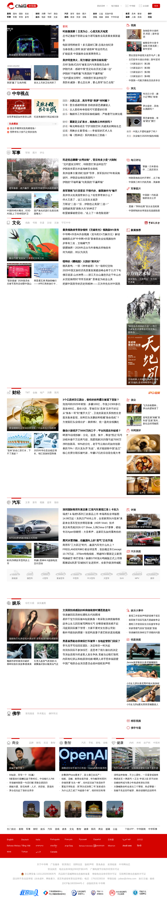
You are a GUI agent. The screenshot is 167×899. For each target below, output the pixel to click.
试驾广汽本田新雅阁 (137, 544)
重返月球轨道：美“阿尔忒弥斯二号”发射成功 (83, 786)
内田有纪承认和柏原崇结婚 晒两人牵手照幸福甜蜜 (90, 659)
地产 (42, 392)
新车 (72, 14)
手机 (91, 743)
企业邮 (146, 6)
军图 (15, 17)
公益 (101, 14)
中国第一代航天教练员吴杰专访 (144, 80)
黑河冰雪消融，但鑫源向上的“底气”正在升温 (88, 540)
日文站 (115, 840)
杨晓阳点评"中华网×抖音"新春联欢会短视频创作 (89, 238)
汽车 (66, 14)
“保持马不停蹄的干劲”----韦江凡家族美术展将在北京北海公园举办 (142, 329)
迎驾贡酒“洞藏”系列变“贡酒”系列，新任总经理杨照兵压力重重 (151, 420)
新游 (72, 17)
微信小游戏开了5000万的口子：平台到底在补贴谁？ (92, 430)
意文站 (43, 840)
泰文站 (72, 846)
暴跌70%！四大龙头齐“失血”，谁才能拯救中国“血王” (92, 448)
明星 (49, 17)
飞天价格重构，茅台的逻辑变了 (151, 407)
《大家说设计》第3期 (139, 68)
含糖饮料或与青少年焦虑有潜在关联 (131, 782)
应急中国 (109, 14)
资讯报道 (29, 713)
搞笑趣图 (41, 603)
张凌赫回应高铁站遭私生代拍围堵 (81, 614)
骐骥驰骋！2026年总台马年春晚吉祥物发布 (87, 247)
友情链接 (112, 864)
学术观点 (41, 713)
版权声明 (89, 864)
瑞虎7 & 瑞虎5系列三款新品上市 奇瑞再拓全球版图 (91, 514)
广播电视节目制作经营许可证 (104, 869)
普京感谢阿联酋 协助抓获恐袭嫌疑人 (90, 105)
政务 (95, 14)
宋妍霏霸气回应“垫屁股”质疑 (143, 628)
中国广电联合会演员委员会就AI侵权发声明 (86, 663)
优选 (150, 17)
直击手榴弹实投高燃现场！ (22, 128)
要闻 (65, 26)
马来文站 (14, 846)
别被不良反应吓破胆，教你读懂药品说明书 (135, 790)
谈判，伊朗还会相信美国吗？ (79, 177)
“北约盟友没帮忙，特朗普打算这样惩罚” (85, 78)
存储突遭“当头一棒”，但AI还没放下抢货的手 (83, 782)
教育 (128, 14)
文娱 (55, 17)
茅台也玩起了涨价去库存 (21, 790)
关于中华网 (42, 864)
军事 (9, 17)
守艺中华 (66, 223)
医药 (56, 392)
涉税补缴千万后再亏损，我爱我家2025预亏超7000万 (92, 439)
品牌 (31, 743)
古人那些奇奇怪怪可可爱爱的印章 (88, 109)
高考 (134, 14)
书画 (35, 223)
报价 (78, 14)
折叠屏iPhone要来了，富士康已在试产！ (82, 775)
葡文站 (57, 840)
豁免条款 (100, 864)
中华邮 (132, 6)
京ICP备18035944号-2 (73, 883)
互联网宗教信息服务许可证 (132, 874)
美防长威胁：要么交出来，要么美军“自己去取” (88, 82)
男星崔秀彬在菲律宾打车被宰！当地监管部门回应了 (91, 641)
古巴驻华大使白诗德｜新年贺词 (144, 59)
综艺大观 (29, 603)
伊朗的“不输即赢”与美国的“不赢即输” (83, 73)
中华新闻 (141, 829)
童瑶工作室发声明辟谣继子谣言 (144, 616)
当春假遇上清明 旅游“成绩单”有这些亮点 (85, 49)
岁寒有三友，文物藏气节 (76, 243)
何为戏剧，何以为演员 (75, 252)
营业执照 (52, 869)
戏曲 (101, 17)
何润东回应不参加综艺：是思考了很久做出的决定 (90, 650)
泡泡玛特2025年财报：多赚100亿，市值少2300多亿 (92, 404)
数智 (140, 14)
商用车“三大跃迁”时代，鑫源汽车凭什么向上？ (88, 545)
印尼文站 (86, 846)
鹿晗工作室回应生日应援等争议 (144, 624)
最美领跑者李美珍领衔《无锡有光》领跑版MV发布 (91, 229)
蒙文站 (115, 846)
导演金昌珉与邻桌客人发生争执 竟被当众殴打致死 (90, 654)
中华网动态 (124, 864)
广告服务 (55, 864)
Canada (53, 852)
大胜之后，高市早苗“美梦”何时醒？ (90, 100)
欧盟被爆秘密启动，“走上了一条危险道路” (86, 213)
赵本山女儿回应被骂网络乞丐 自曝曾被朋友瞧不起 (90, 623)
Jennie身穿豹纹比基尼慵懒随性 (142, 662)
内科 (131, 743)
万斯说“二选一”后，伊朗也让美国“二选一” (86, 204)
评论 (42, 152)
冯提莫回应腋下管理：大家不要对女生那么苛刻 (89, 628)
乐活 (46, 743)
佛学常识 (53, 713)
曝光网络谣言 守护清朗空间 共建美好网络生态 (95, 126)
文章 (27, 502)
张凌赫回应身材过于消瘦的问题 (144, 632)
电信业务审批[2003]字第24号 (73, 869)
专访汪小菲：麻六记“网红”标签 (151, 95)
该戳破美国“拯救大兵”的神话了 (80, 208)
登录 (156, 6)
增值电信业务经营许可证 (104, 874)
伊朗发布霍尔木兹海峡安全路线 (80, 168)
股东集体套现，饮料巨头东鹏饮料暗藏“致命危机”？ (91, 417)
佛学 (150, 14)
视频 (42, 502)
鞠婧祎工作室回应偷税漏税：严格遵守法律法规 (96, 114)
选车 (49, 502)
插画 (107, 17)
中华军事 (152, 829)
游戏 (66, 17)
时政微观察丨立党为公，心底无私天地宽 (85, 31)
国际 (21, 14)
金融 (35, 392)
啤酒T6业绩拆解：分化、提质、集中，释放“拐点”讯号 (92, 435)
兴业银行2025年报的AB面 (146, 136)
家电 (98, 743)
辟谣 (65, 126)
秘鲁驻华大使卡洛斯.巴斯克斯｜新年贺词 (151, 46)
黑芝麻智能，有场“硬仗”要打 (151, 119)
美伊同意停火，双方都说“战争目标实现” (85, 60)
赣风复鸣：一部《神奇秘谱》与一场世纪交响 (88, 266)
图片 (84, 14)
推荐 (129, 131)
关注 (129, 136)
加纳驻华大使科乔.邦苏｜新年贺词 (151, 34)
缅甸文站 (101, 846)
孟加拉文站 (14, 852)
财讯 (38, 743)
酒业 (56, 14)
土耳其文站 (28, 852)
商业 (15, 743)
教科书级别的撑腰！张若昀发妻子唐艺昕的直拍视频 (91, 632)
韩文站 (144, 840)
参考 (27, 17)
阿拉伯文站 (130, 840)
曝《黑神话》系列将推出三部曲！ (88, 135)
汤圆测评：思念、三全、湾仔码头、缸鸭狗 (146, 451)
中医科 (156, 743)
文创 (49, 223)
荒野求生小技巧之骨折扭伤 (22, 132)
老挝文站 (43, 846)
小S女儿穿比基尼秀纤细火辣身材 (143, 683)
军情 (21, 17)
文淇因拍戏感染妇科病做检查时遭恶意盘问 (86, 610)
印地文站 (144, 846)
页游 (78, 17)
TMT (50, 14)
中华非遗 (115, 17)
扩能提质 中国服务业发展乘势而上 (82, 53)
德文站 (28, 840)
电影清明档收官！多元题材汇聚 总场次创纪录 (88, 44)
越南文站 (28, 846)
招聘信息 (77, 864)
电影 (44, 17)
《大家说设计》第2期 (139, 72)
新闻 (9, 14)
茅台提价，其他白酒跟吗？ (151, 107)
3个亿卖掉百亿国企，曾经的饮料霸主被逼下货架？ (91, 399)
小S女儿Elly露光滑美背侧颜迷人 (142, 704)
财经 (38, 14)
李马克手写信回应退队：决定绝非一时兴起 (86, 645)
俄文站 (86, 840)
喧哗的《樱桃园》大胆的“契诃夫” (81, 261)
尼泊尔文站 (130, 846)
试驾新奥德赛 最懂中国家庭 (140, 527)
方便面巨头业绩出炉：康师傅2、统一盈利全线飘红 (91, 422)
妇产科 (147, 743)
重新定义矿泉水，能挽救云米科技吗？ (91, 121)
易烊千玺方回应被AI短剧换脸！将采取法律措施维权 (91, 619)
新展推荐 (136, 230)
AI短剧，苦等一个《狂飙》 (22, 775)
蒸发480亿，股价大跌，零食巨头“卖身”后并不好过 (91, 408)
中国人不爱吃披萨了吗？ (145, 131)
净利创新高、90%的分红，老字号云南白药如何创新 (91, 444)
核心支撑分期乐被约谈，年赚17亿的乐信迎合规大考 (92, 453)
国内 (15, 14)
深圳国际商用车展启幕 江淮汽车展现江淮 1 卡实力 (91, 509)
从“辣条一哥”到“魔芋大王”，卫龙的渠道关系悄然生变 (92, 413)
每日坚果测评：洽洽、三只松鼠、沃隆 (144, 472)
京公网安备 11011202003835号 (38, 874)
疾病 (140, 17)
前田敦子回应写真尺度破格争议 (144, 620)
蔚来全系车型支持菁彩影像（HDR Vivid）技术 (88, 523)
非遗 (42, 223)
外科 (139, 743)
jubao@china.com (127, 878)
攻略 (84, 17)
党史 (27, 14)
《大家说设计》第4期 (139, 76)
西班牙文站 (101, 840)
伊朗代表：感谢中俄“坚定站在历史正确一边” (87, 69)
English (10, 839)
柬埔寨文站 (57, 846)
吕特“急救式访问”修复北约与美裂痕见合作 (86, 64)
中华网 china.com (22, 6)
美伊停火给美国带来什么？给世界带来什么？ (88, 195)
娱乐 (38, 17)
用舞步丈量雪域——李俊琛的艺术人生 (91, 130)
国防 (65, 100)
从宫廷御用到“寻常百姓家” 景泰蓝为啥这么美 (88, 279)
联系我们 (66, 864)
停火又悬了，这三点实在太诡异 (80, 199)
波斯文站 (43, 852)
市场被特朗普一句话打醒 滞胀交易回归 (28, 782)
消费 (44, 14)
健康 (128, 17)
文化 (95, 17)
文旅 (56, 223)
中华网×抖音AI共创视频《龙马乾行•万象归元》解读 (91, 234)
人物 (134, 17)
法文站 (72, 840)
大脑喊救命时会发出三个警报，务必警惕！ (135, 786)
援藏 (65, 130)
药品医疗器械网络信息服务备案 (74, 874)
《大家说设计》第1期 (139, 64)
